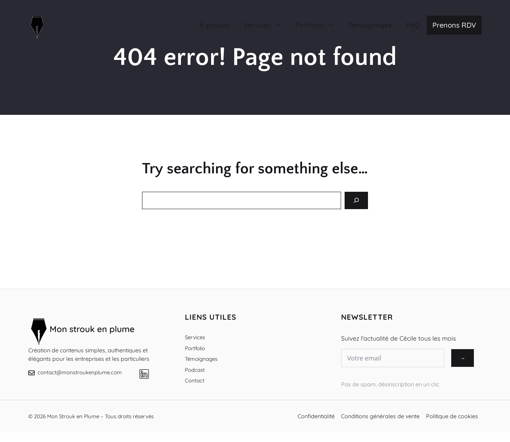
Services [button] (266, 25)
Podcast (195, 370)
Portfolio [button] (318, 25)
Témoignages (370, 25)
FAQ (413, 25)
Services (195, 337)
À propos (214, 25)
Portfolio (195, 348)
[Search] (356, 200)
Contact (194, 380)
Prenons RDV (454, 25)
